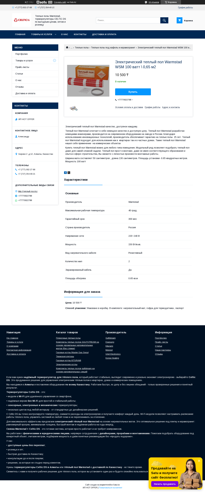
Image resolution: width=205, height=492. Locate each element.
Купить (133, 91)
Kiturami (109, 346)
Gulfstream (111, 338)
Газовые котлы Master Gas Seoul (72, 352)
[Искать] (164, 20)
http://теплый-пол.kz (27, 191)
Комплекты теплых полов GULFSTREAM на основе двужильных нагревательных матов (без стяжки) (77, 345)
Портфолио (21, 54)
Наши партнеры (163, 350)
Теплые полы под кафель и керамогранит (113, 47)
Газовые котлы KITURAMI (68, 360)
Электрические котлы (66, 364)
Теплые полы (82, 47)
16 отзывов (154, 2)
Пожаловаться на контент (110, 488)
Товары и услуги (41, 34)
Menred (109, 350)
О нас (64, 34)
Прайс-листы (22, 67)
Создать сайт (60, 2)
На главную (12, 338)
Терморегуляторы (65, 356)
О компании (12, 346)
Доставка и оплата (104, 34)
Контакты (80, 34)
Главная (20, 34)
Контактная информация (19, 350)
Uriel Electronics (113, 354)
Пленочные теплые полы (68, 338)
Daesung (110, 342)
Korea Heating (112, 358)
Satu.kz (116, 485)
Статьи (19, 73)
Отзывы (19, 87)
